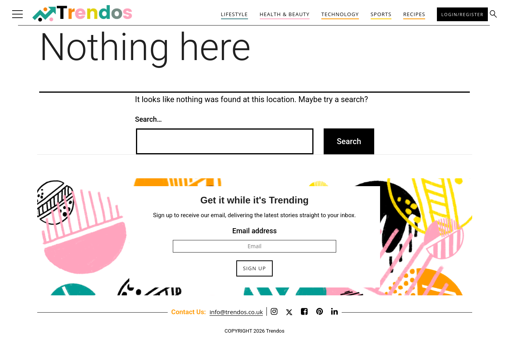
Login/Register (462, 14)
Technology (340, 14)
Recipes (414, 14)
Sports (381, 14)
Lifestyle (234, 14)
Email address (254, 231)
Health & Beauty (285, 14)
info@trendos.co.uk (236, 312)
